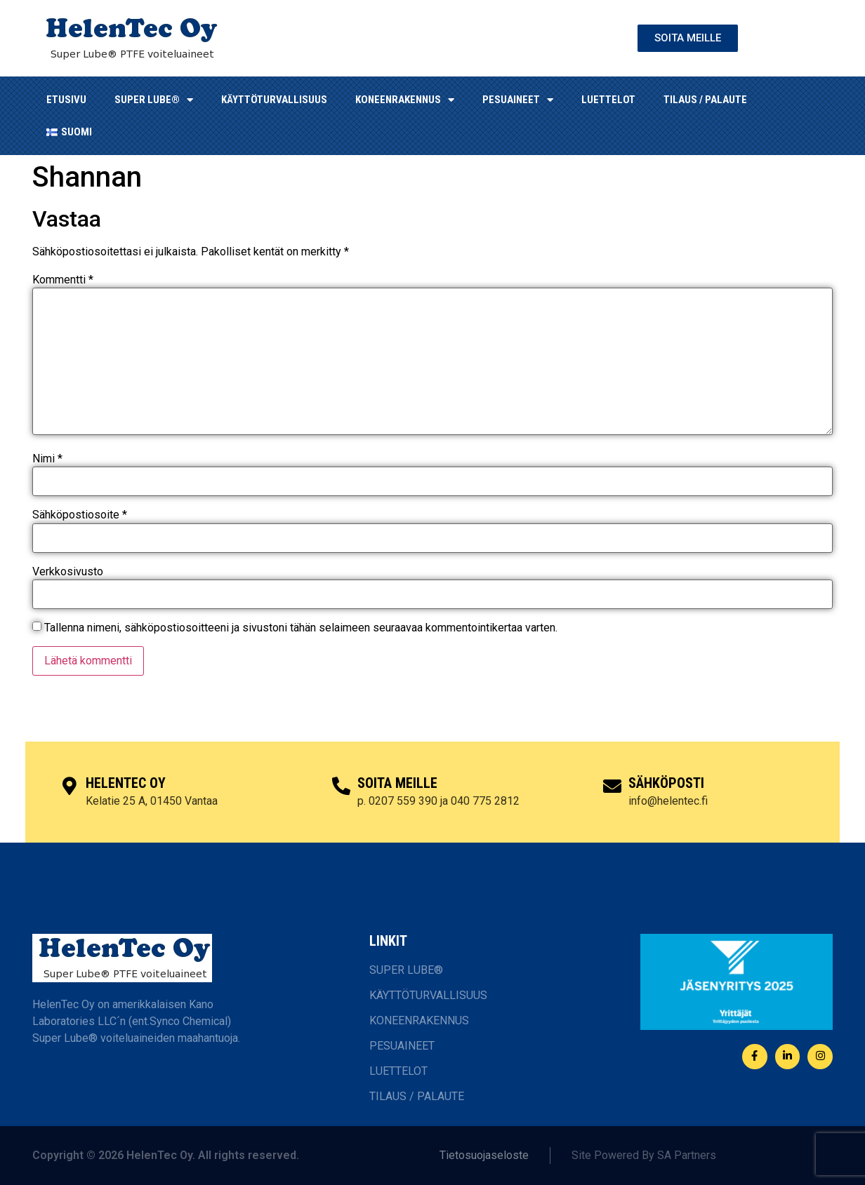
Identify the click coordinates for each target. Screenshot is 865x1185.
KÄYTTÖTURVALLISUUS (274, 99)
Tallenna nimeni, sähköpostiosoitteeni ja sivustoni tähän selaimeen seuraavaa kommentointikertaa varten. (300, 628)
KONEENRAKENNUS (404, 100)
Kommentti (62, 280)
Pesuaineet (517, 100)
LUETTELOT (608, 99)
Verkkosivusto (67, 571)
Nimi (47, 458)
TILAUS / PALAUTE (705, 99)
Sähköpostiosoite (79, 515)
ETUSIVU (66, 99)
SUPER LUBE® (153, 100)
